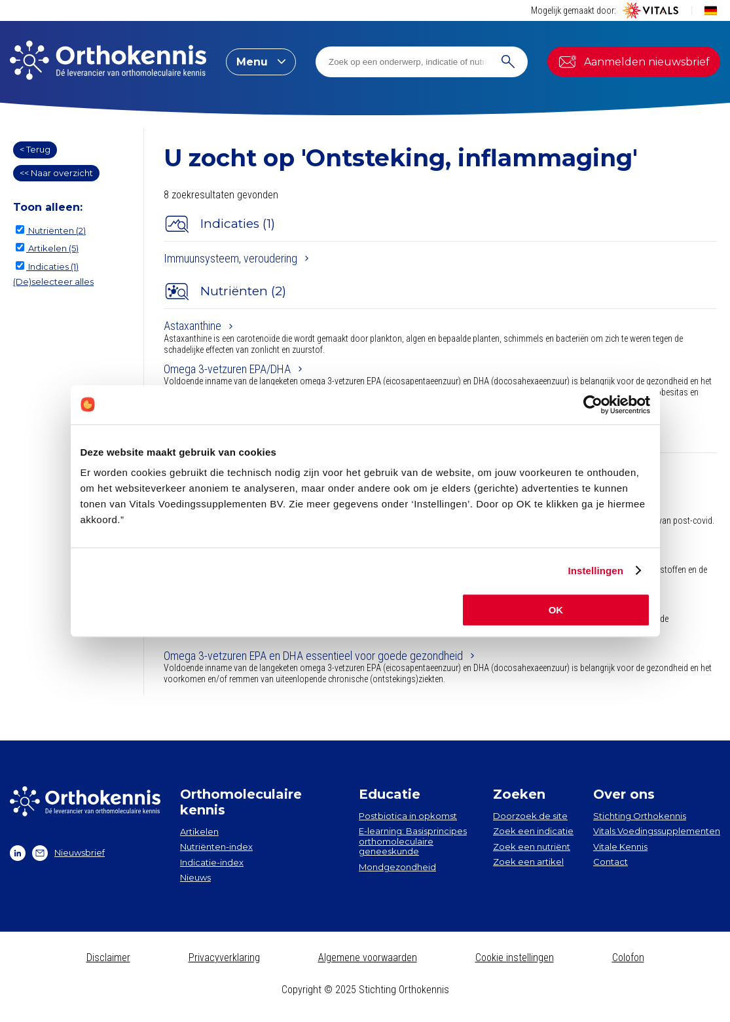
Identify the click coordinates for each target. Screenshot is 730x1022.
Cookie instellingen (514, 957)
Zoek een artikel (528, 861)
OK (556, 609)
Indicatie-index (212, 862)
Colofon (628, 957)
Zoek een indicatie (533, 831)
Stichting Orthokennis (639, 816)
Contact (610, 861)
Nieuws (195, 877)
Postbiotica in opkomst (408, 816)
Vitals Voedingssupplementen (656, 831)
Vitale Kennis (620, 846)
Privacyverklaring (224, 957)
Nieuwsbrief (68, 853)
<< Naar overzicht (56, 173)
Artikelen (199, 831)
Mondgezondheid (397, 867)
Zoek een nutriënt (531, 846)
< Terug (35, 149)
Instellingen (596, 570)
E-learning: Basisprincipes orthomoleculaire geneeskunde (413, 841)
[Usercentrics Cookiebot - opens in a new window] (593, 404)
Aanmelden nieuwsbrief (634, 61)
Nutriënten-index (216, 846)
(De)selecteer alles (53, 281)
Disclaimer (108, 957)
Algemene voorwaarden (367, 957)
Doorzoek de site (530, 816)
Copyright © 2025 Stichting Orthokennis (365, 989)
